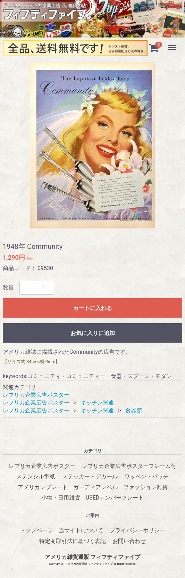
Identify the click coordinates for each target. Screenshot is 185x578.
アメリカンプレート (43, 487)
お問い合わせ (129, 541)
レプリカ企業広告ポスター (36, 395)
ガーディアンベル (95, 487)
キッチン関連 (97, 403)
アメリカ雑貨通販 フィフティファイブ (93, 557)
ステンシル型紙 (35, 477)
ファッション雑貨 (145, 487)
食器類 (133, 410)
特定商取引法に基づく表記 (72, 541)
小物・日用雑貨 (60, 498)
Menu (173, 44)
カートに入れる (92, 308)
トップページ (36, 530)
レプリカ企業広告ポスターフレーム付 (129, 466)
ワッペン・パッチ (146, 477)
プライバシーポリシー (137, 530)
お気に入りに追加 (92, 333)
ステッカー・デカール (90, 477)
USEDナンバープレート (115, 498)
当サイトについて (81, 530)
